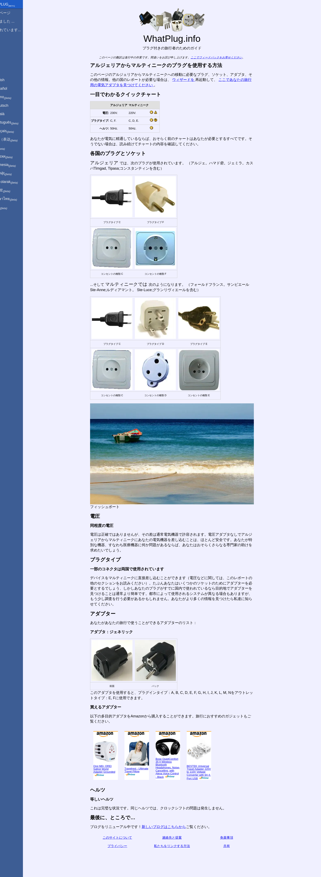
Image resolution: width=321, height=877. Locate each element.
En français (15, 131)
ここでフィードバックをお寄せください (223, 57)
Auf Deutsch (12, 105)
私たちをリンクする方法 (179, 846)
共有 (233, 846)
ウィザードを (190, 80)
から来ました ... (15, 21)
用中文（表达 (17, 139)
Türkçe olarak (17, 182)
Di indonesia (16, 165)
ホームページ (13, 13)
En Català (10, 114)
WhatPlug (15, 4)
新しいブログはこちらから (171, 827)
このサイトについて (124, 837)
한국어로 (13, 190)
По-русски (14, 156)
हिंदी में (10, 148)
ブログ (7, 45)
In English (10, 80)
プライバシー (124, 846)
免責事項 (233, 837)
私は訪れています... (18, 30)
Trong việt (14, 173)
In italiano (13, 97)
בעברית (11, 207)
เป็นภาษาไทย (16, 199)
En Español (11, 88)
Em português (17, 122)
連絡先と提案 (179, 837)
